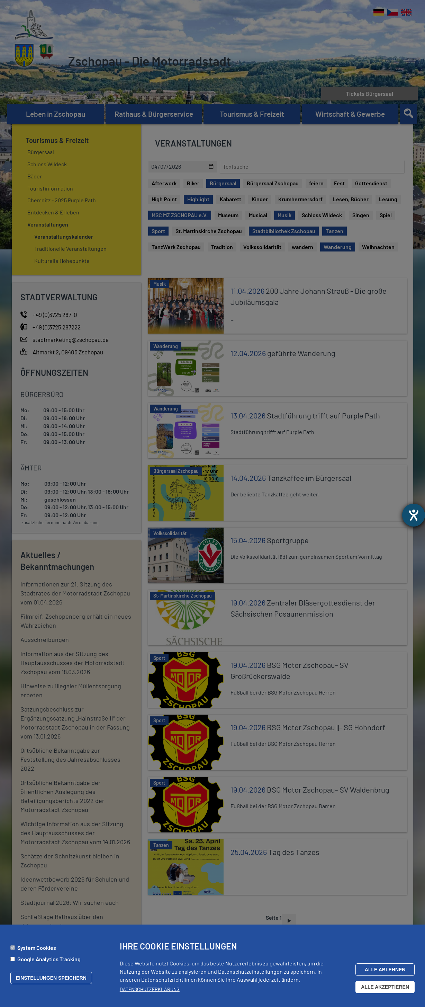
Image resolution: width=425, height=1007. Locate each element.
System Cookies (36, 947)
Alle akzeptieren (385, 987)
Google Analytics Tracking (49, 959)
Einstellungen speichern (51, 978)
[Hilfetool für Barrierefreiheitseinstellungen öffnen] (413, 515)
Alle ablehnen (385, 969)
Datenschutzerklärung (150, 989)
